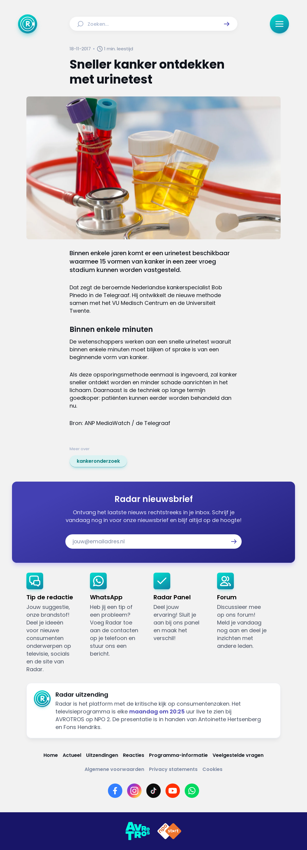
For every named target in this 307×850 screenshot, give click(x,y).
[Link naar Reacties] (133, 755)
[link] (98, 461)
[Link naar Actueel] (72, 755)
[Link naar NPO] (169, 831)
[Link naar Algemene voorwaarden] (114, 769)
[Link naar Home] (50, 755)
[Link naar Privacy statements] (173, 769)
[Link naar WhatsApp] (192, 791)
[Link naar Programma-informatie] (178, 755)
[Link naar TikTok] (153, 791)
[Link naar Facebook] (115, 791)
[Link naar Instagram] (134, 791)
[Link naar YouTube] (172, 791)
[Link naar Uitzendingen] (102, 755)
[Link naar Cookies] (212, 769)
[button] (226, 24)
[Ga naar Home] (27, 24)
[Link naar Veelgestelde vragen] (238, 755)
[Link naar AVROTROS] (137, 831)
